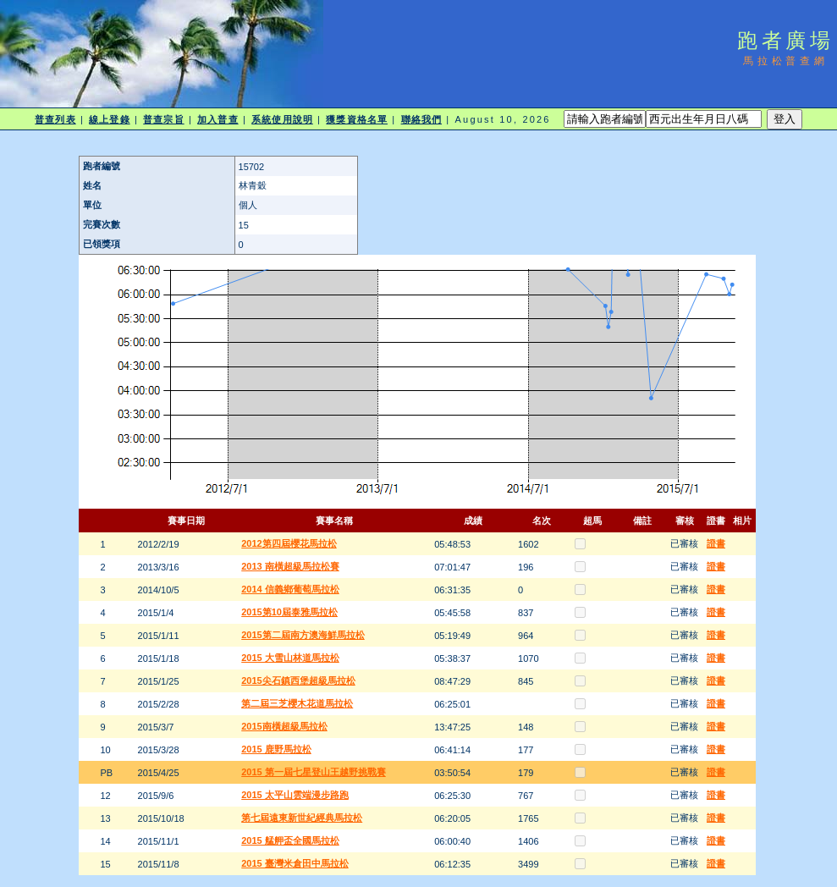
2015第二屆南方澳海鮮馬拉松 (302, 635)
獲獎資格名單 (357, 119)
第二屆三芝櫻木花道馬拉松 (297, 703)
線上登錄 (109, 119)
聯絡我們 (421, 119)
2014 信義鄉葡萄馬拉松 (290, 589)
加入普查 (217, 119)
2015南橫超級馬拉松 (284, 726)
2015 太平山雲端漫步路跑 (295, 795)
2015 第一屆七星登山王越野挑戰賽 (313, 772)
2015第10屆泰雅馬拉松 (289, 612)
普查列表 (55, 119)
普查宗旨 (163, 119)
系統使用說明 (282, 119)
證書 (716, 543)
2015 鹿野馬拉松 (276, 749)
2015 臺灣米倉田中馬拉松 (295, 863)
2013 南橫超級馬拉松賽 (290, 566)
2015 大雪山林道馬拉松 (290, 658)
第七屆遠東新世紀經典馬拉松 (301, 818)
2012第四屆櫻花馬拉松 (288, 543)
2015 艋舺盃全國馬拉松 (290, 840)
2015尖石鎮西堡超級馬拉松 (298, 680)
